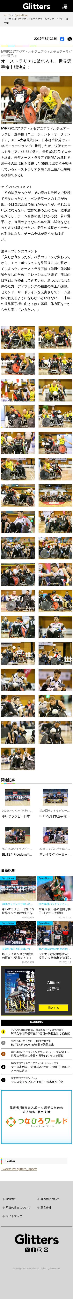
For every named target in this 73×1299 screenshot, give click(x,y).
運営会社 (45, 1207)
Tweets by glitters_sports (19, 1169)
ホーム (7, 15)
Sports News (21, 15)
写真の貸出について (18, 1207)
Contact (10, 1199)
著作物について (50, 1199)
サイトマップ (14, 1216)
